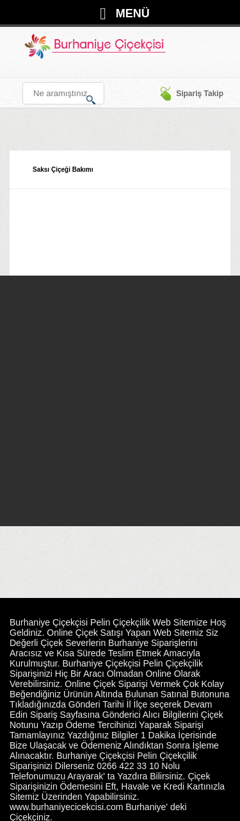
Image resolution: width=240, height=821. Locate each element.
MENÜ (133, 13)
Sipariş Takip (191, 94)
